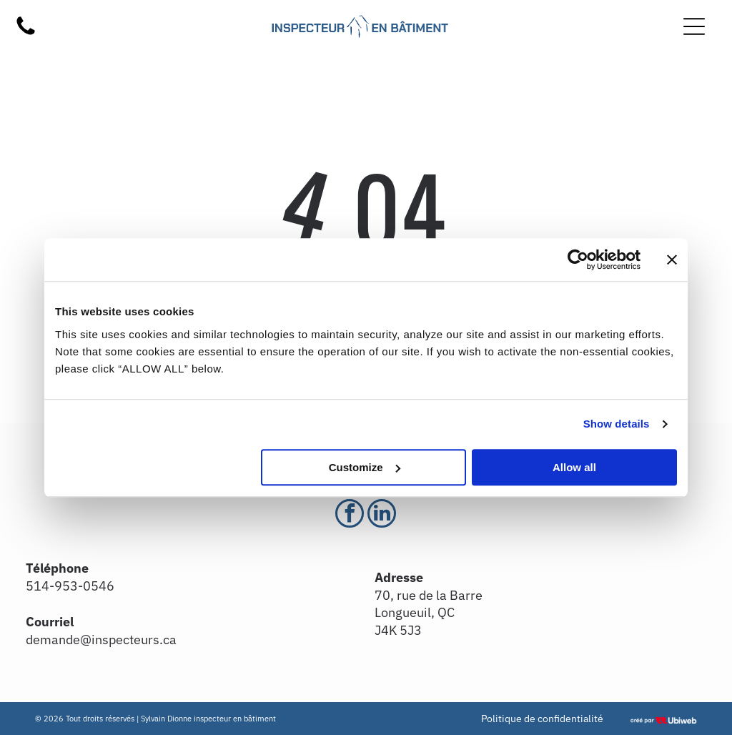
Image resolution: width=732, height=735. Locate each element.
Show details (616, 424)
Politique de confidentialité (542, 718)
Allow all (574, 467)
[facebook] (349, 515)
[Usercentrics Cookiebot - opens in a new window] (577, 259)
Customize (364, 467)
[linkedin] (381, 515)
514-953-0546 (70, 586)
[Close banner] (672, 260)
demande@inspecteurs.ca (101, 639)
